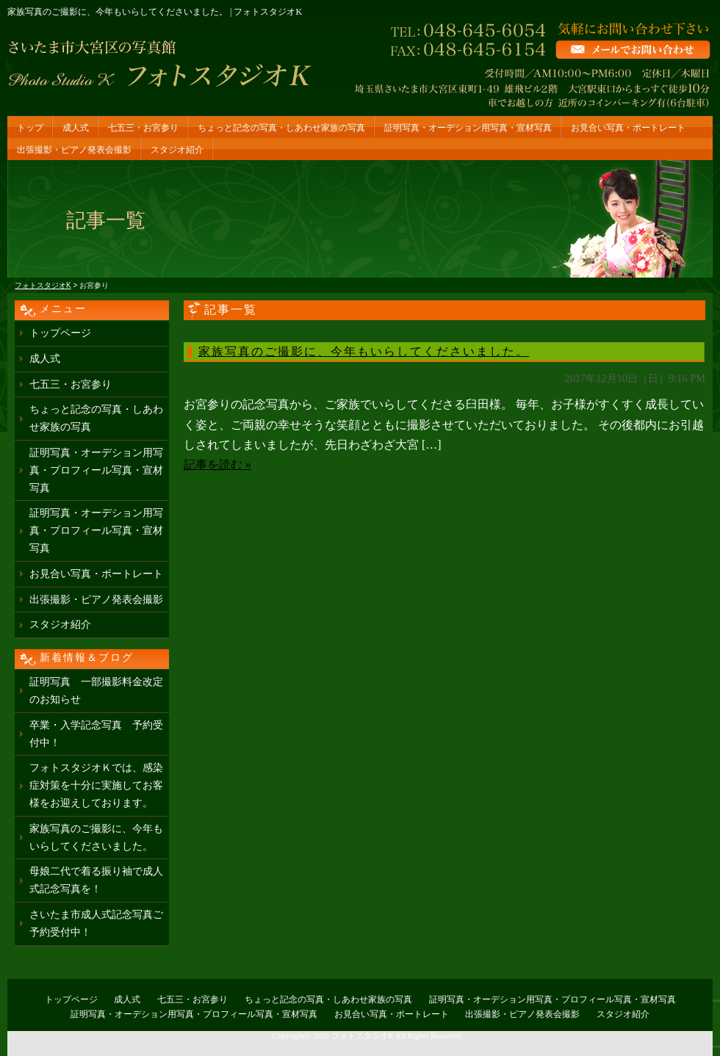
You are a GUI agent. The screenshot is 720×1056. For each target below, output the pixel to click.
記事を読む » (217, 464)
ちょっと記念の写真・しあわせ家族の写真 (281, 128)
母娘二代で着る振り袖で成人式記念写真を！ (96, 880)
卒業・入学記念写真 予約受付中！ (96, 734)
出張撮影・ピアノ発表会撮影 (74, 150)
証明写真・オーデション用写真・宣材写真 (468, 128)
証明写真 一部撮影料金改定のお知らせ (96, 690)
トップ (30, 128)
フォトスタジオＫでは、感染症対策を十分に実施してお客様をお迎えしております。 (96, 785)
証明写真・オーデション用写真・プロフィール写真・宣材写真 (96, 470)
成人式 (75, 128)
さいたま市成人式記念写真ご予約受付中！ (96, 923)
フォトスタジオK (362, 1035)
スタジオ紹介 (177, 150)
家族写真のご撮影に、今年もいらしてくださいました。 (363, 351)
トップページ (60, 333)
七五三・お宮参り (143, 128)
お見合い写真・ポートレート (628, 128)
